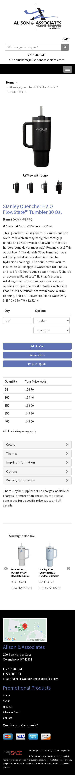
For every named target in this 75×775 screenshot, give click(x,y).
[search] (65, 47)
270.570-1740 (36, 55)
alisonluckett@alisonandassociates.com (36, 60)
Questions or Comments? (20, 725)
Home (6, 695)
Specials (7, 706)
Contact (7, 718)
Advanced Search (12, 712)
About (6, 701)
